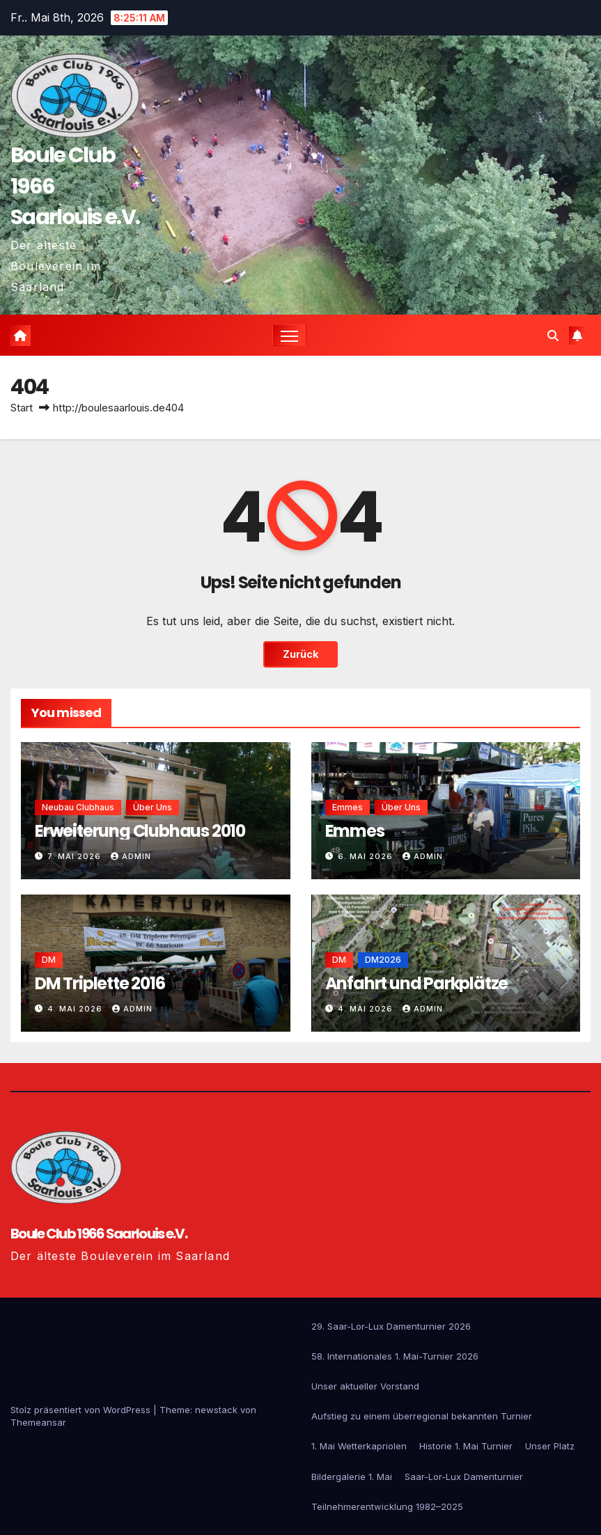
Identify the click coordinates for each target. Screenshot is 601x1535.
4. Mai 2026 (76, 1009)
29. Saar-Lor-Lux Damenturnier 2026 (391, 1326)
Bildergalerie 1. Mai (351, 1476)
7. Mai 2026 (75, 856)
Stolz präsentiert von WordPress (81, 1409)
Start (21, 407)
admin (131, 856)
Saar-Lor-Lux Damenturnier (464, 1476)
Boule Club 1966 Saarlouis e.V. (98, 1233)
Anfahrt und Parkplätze (416, 983)
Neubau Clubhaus (78, 807)
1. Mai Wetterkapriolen (359, 1445)
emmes (347, 807)
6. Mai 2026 (367, 856)
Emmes (354, 830)
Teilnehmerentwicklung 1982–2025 (387, 1506)
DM (49, 959)
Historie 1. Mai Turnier (466, 1445)
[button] (553, 336)
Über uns (152, 807)
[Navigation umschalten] (289, 335)
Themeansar (38, 1422)
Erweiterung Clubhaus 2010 (140, 830)
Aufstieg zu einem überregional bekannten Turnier (421, 1416)
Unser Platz (550, 1445)
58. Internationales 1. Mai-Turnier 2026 (394, 1356)
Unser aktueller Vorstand (365, 1386)
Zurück (300, 654)
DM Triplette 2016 (100, 983)
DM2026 (383, 959)
